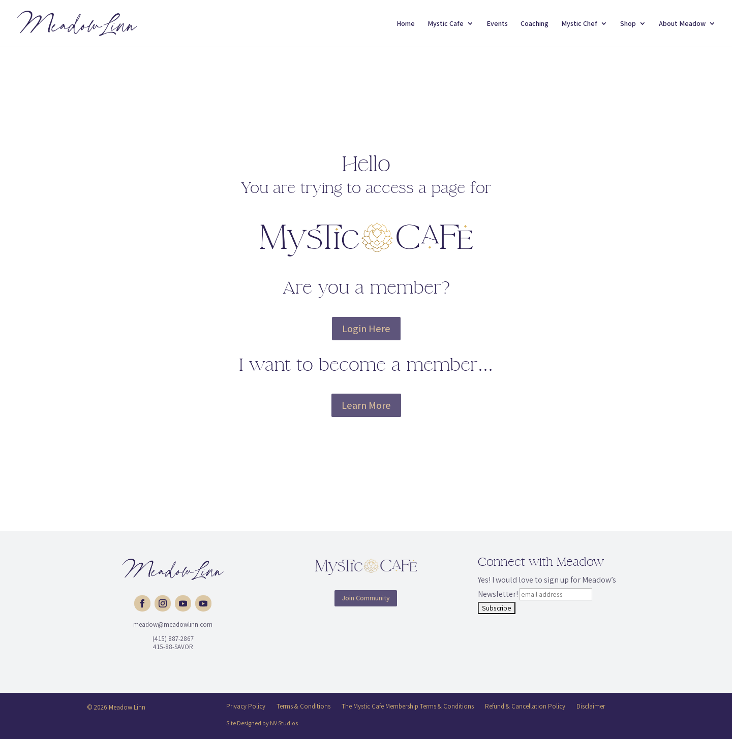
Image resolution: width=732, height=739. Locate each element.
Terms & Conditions (303, 706)
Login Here (366, 328)
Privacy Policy (245, 706)
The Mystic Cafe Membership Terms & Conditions (408, 706)
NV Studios (284, 723)
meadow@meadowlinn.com (172, 624)
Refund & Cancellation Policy (525, 706)
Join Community (366, 597)
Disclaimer (590, 706)
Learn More (366, 405)
